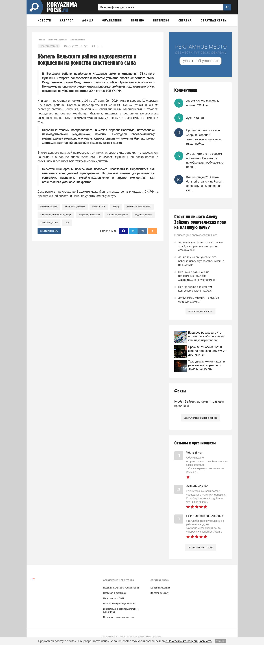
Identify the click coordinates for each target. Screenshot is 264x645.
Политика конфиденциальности (119, 603)
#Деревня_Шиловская (89, 214)
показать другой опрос (200, 311)
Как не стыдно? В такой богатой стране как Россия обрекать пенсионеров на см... (204, 183)
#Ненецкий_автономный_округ (55, 214)
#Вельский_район (49, 222)
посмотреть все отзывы (200, 547)
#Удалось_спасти (143, 214)
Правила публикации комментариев (121, 588)
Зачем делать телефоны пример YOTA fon (202, 103)
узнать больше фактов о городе (200, 417)
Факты (180, 391)
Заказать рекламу (159, 593)
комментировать (49, 230)
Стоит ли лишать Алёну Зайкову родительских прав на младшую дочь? (200, 222)
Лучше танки (195, 118)
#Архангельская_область (139, 206)
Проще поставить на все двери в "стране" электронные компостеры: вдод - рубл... (204, 137)
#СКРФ (116, 206)
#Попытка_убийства (75, 206)
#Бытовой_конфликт (117, 214)
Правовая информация (114, 593)
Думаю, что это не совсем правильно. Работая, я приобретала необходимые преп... (204, 160)
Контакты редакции (160, 588)
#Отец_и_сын (99, 206)
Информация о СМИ (113, 598)
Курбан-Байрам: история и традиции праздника (199, 404)
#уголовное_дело (49, 206)
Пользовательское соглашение (118, 617)
